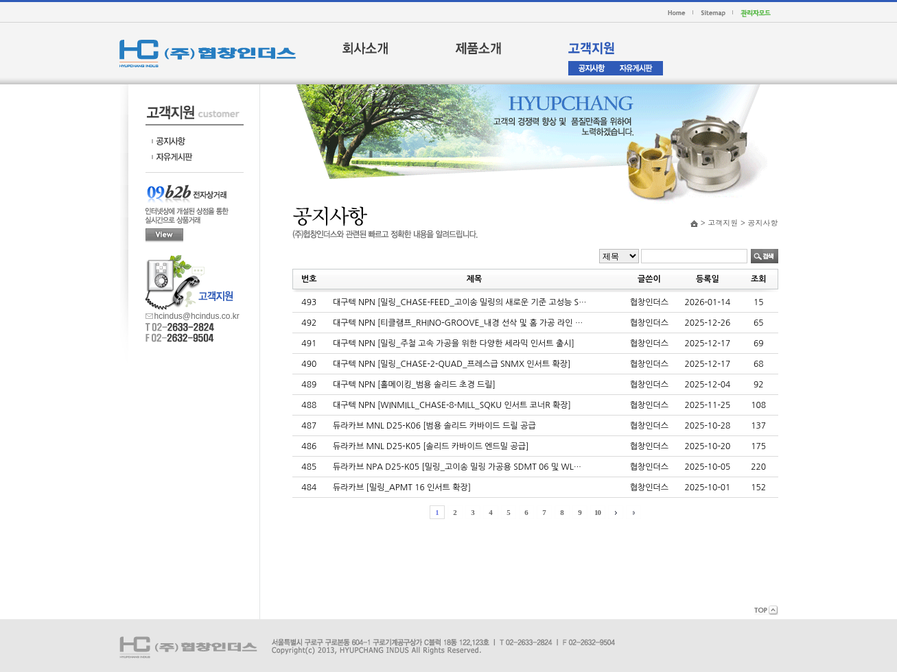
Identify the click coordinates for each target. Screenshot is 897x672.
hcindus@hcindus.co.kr (197, 315)
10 (597, 512)
